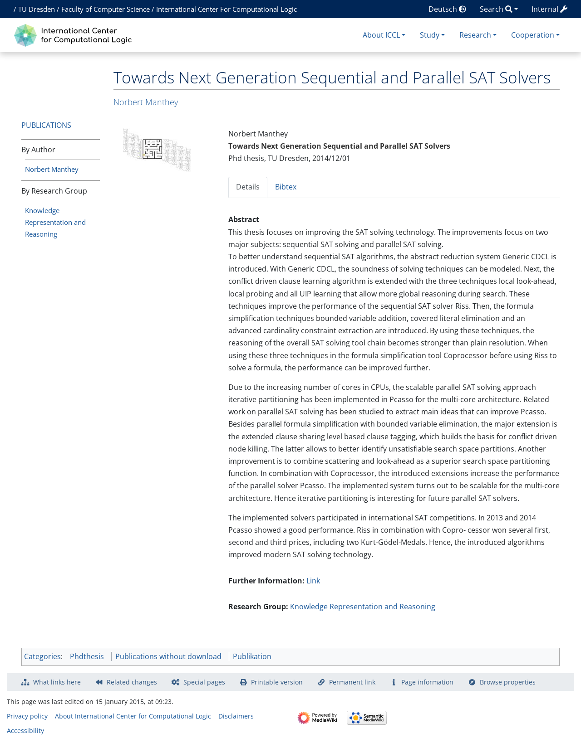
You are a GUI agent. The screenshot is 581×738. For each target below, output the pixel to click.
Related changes (132, 682)
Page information (427, 682)
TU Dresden (36, 9)
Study (429, 35)
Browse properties (508, 682)
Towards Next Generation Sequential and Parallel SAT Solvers (339, 146)
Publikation (252, 656)
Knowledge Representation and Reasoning (55, 222)
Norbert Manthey (52, 169)
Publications (46, 125)
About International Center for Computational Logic (133, 716)
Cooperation (532, 35)
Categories (42, 656)
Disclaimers (236, 716)
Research (475, 35)
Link (313, 581)
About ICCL (381, 35)
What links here (57, 682)
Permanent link (352, 682)
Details (248, 187)
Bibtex (285, 187)
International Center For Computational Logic (226, 9)
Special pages (204, 682)
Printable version (277, 682)
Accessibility (25, 730)
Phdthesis (87, 656)
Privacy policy (27, 716)
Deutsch (447, 9)
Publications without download (168, 656)
